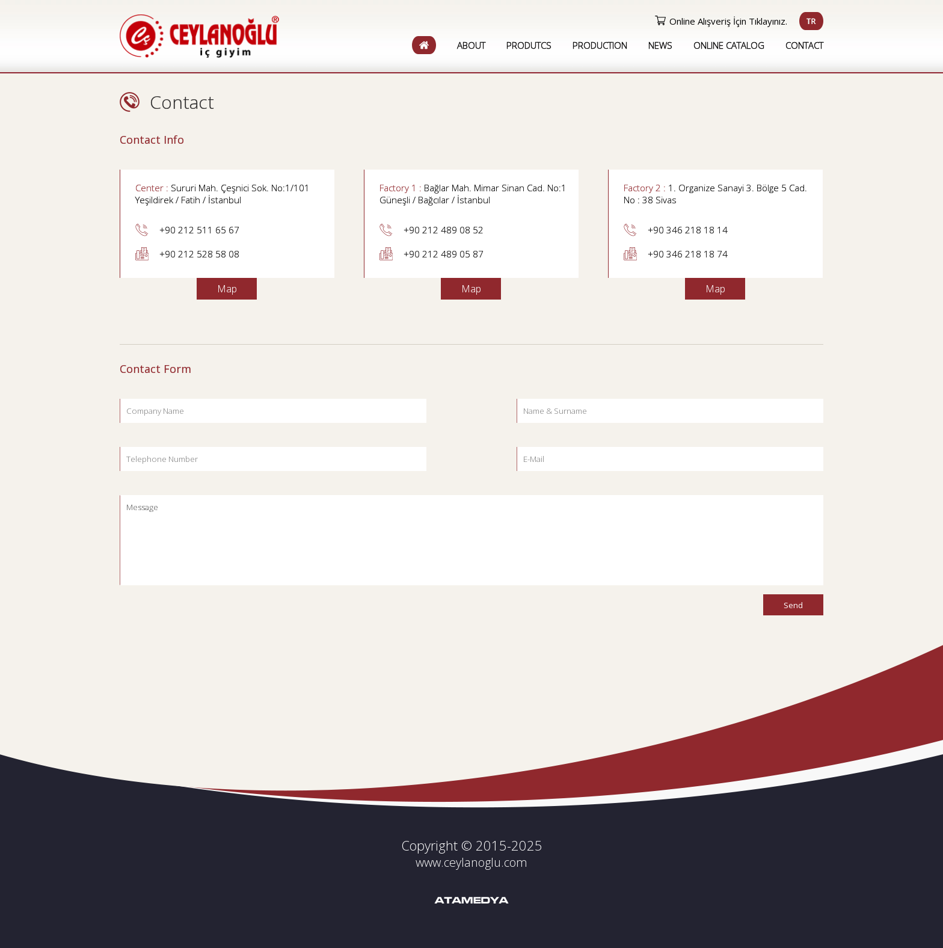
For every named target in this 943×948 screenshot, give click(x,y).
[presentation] (211, 617)
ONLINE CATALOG (728, 45)
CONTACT (804, 45)
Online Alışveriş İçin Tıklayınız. (728, 21)
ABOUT (471, 45)
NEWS (660, 45)
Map (227, 288)
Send (793, 605)
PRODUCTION (600, 45)
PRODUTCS (528, 45)
